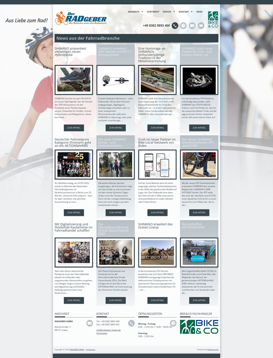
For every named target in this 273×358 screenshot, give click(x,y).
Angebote (133, 11)
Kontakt (184, 11)
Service (167, 11)
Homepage (101, 333)
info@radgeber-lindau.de (108, 330)
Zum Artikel (73, 127)
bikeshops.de (212, 349)
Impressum (90, 349)
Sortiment (153, 11)
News (199, 11)
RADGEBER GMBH (77, 349)
